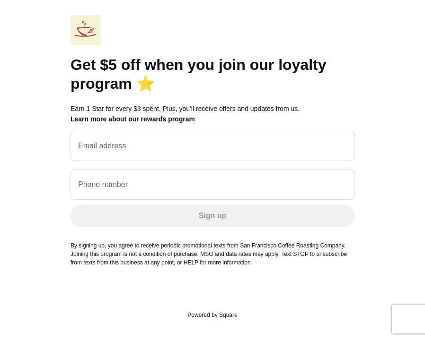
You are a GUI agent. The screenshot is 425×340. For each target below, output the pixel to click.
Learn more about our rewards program (133, 119)
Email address (102, 146)
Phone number (103, 184)
